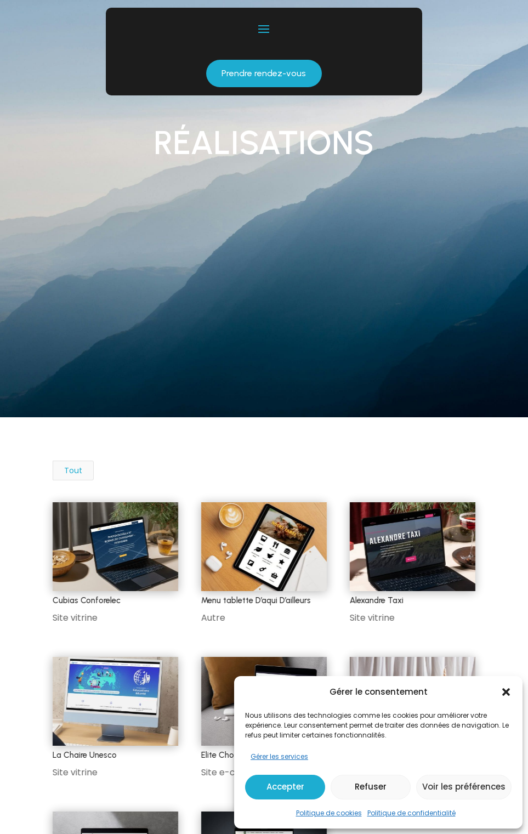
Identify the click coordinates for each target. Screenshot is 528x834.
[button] (506, 692)
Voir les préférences (464, 786)
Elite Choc (219, 755)
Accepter (285, 786)
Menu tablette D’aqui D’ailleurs (255, 600)
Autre (213, 617)
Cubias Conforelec (86, 600)
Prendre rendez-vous (264, 73)
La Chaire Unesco (84, 755)
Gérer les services (279, 756)
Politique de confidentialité (411, 813)
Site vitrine (74, 617)
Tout (73, 470)
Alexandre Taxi (376, 600)
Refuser (371, 786)
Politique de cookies (329, 813)
